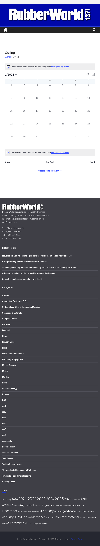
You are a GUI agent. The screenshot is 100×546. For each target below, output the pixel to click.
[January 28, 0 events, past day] (88, 128)
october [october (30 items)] (74, 517)
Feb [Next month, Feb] (92, 162)
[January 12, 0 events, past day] (63, 102)
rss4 (4, 423)
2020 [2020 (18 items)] (15, 499)
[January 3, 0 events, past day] (37, 90)
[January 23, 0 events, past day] (24, 128)
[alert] (50, 152)
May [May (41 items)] (44, 517)
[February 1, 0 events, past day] (50, 141)
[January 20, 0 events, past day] (75, 115)
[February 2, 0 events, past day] (63, 141)
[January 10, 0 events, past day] (37, 102)
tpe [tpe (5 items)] (35, 524)
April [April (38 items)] (83, 499)
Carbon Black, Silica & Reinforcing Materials (21, 307)
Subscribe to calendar (48, 171)
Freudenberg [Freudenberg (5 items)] (58, 511)
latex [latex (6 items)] (29, 518)
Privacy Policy (77, 539)
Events (8, 57)
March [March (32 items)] (35, 517)
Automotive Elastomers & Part (15, 301)
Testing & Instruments (11, 464)
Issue (4, 348)
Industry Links (8, 342)
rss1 (4, 406)
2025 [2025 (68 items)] (59, 499)
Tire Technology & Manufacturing (16, 476)
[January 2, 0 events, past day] (24, 90)
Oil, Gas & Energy (9, 388)
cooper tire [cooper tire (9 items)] (79, 505)
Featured (6, 330)
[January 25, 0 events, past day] (50, 128)
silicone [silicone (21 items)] (29, 523)
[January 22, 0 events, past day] (11, 128)
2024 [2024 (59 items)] (50, 499)
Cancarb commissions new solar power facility (22, 279)
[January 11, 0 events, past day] (50, 102)
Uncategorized (8, 482)
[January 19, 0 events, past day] (63, 115)
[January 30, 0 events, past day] (24, 141)
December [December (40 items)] (9, 511)
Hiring (4, 336)
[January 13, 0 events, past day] (75, 102)
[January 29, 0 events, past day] (11, 141)
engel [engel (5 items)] (29, 511)
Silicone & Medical (10, 452)
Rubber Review (8, 447)
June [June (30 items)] (23, 517)
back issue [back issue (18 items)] (35, 505)
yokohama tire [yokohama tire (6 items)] (41, 524)
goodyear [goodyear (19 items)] (68, 511)
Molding (5, 377)
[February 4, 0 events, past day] (88, 141)
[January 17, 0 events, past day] (37, 115)
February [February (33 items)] (47, 511)
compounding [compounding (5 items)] (69, 506)
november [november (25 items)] (62, 517)
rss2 (4, 412)
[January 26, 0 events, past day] (63, 128)
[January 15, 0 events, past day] (11, 115)
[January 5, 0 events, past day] (63, 90)
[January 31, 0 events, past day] (37, 141)
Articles (5, 295)
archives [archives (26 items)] (7, 505)
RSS (4, 400)
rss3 (4, 418)
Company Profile (9, 319)
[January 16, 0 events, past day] (24, 115)
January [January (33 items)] (8, 517)
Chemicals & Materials (12, 313)
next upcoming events (60, 67)
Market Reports (9, 365)
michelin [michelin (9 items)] (51, 517)
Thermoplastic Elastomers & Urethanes (19, 470)
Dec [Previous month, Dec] (7, 162)
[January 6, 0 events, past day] (75, 90)
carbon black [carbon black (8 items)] (58, 505)
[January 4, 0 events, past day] (50, 90)
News (4, 383)
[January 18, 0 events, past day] (50, 115)
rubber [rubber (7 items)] (88, 517)
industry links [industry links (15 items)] (87, 511)
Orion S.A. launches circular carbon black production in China (28, 273)
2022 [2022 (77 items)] (32, 498)
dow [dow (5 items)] (19, 511)
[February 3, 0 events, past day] (75, 141)
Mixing (5, 371)
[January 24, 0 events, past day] (37, 128)
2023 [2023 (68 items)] (41, 499)
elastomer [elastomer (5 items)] (24, 511)
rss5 (4, 429)
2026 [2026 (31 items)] (67, 499)
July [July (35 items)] (17, 517)
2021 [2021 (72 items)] (22, 498)
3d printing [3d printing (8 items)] (6, 499)
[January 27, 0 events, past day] (75, 128)
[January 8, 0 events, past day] (11, 102)
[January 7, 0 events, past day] (88, 90)
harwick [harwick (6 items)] (77, 511)
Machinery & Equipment (12, 359)
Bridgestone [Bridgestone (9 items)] (47, 505)
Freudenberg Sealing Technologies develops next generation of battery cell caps (37, 256)
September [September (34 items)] (16, 523)
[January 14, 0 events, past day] (88, 102)
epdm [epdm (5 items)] (34, 511)
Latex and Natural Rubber (13, 354)
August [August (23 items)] (24, 505)
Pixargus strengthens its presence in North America (24, 262)
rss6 (4, 435)
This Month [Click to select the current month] (50, 162)
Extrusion (6, 324)
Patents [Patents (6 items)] (82, 518)
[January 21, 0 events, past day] (88, 115)
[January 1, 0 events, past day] (11, 90)
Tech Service (7, 458)
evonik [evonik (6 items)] (38, 511)
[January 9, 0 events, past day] (24, 102)
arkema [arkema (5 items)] (16, 506)
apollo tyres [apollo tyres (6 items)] (76, 500)
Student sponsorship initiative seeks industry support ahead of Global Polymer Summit (40, 267)
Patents (5, 394)
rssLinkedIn (7, 441)
